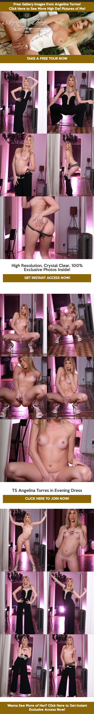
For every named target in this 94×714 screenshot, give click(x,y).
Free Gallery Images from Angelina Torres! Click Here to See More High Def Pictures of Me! (47, 6)
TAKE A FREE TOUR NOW (47, 58)
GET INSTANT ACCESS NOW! (47, 278)
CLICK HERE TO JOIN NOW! (47, 498)
